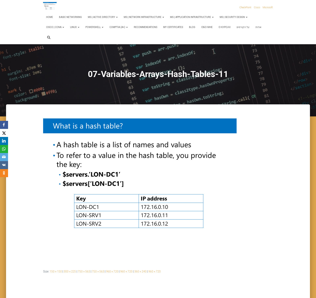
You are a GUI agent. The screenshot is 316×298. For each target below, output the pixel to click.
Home (49, 17)
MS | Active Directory (103, 17)
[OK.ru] (4, 173)
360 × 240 (140, 271)
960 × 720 (112, 271)
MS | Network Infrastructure (144, 17)
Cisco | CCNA (55, 27)
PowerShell (94, 27)
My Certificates (173, 27)
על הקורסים (243, 27)
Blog (192, 27)
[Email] (4, 157)
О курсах (225, 27)
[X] (4, 133)
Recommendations (145, 27)
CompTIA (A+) (118, 27)
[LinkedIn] (4, 141)
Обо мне (207, 27)
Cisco (257, 7)
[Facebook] (4, 125)
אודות (258, 27)
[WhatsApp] (4, 149)
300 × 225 (70, 271)
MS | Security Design (233, 17)
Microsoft (268, 7)
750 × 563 (84, 271)
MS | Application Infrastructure (192, 17)
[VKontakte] (4, 165)
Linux (74, 27)
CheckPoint (245, 7)
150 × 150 (56, 271)
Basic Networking (70, 17)
